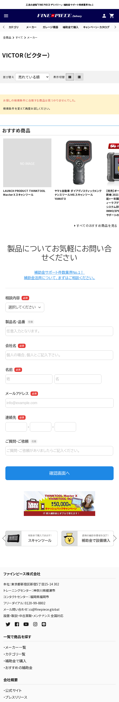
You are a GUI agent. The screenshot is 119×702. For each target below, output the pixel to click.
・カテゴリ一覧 (14, 654)
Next (114, 27)
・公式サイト (12, 690)
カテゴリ (13, 27)
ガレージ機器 (50, 27)
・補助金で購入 (14, 660)
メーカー (31, 27)
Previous (4, 27)
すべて (19, 37)
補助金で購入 (71, 27)
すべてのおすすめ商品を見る (97, 225)
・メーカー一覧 (14, 647)
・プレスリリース (15, 697)
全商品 (7, 37)
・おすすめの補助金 (18, 667)
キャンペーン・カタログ (96, 27)
